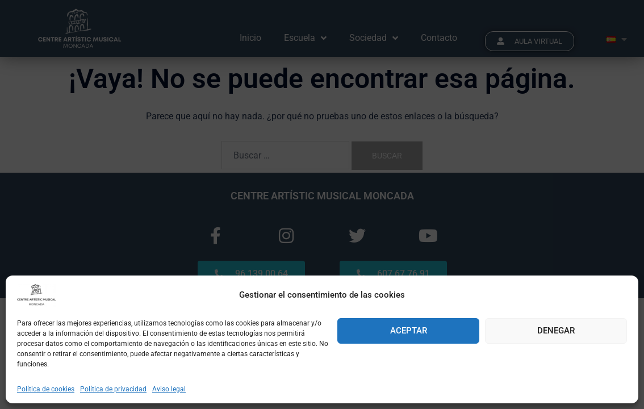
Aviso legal (169, 389)
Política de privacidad (113, 389)
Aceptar (408, 330)
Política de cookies (45, 389)
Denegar (556, 330)
